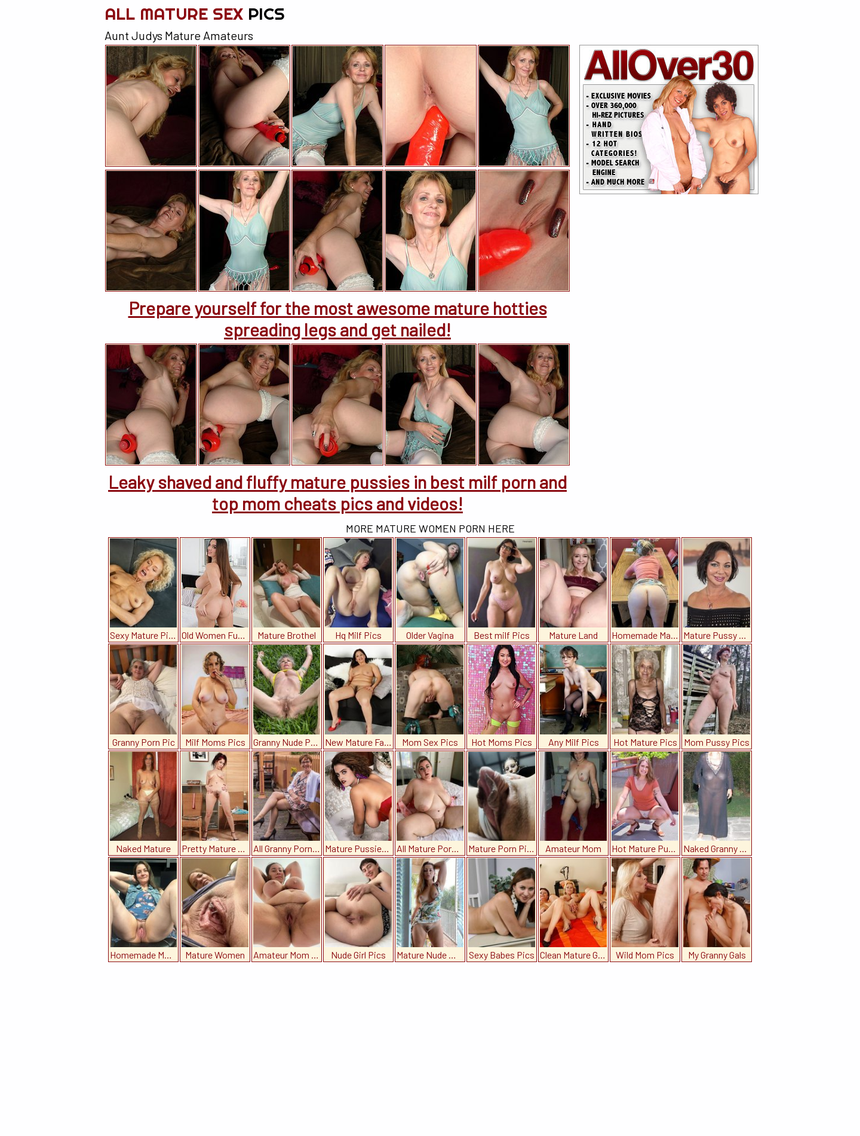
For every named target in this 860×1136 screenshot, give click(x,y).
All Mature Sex (195, 13)
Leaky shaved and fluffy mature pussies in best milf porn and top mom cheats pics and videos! (337, 492)
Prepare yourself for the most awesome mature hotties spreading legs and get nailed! (337, 318)
